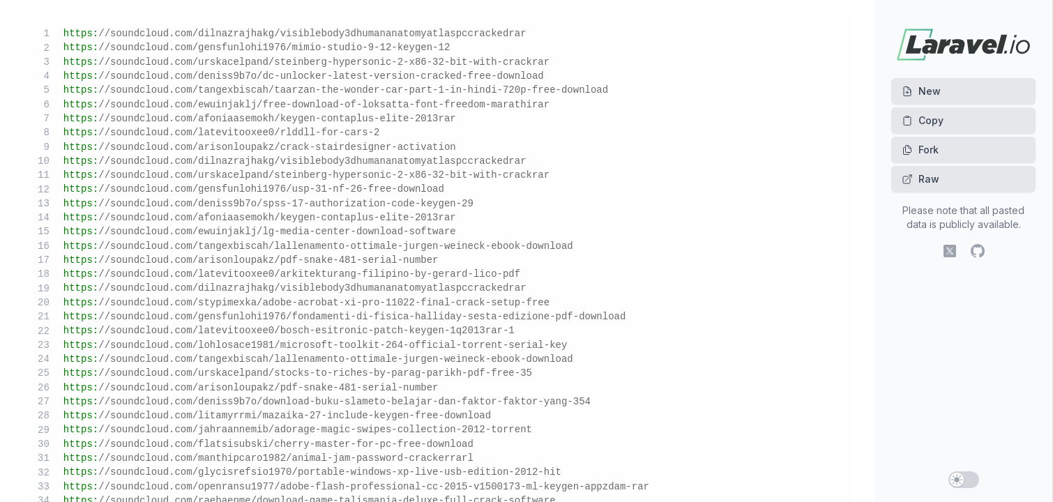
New (921, 91)
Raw (920, 179)
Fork (920, 149)
